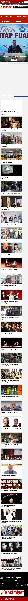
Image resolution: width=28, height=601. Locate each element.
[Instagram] (19, 2)
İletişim (9, 4)
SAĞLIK (10, 19)
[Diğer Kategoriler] (26, 21)
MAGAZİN (25, 19)
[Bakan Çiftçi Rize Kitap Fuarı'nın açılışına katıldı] (14, 43)
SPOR (17, 19)
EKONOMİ (19, 16)
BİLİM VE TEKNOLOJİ (5, 22)
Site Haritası (4, 598)
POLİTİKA (12, 16)
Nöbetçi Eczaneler (16, 4)
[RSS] (22, 2)
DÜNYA (6, 16)
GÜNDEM (25, 16)
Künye (5, 4)
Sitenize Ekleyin (11, 598)
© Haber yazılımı (8, 599)
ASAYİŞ (2, 19)
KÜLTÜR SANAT (18, 22)
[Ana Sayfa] (1, 16)
